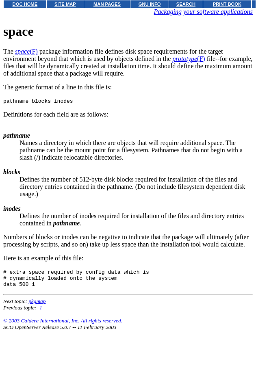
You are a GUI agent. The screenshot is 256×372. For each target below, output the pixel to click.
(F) (26, 51)
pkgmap (37, 306)
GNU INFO (150, 4)
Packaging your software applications (203, 11)
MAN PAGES (107, 4)
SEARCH (185, 4)
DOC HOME (25, 4)
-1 (40, 312)
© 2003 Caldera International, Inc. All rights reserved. (62, 325)
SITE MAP (65, 4)
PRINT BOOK (227, 4)
